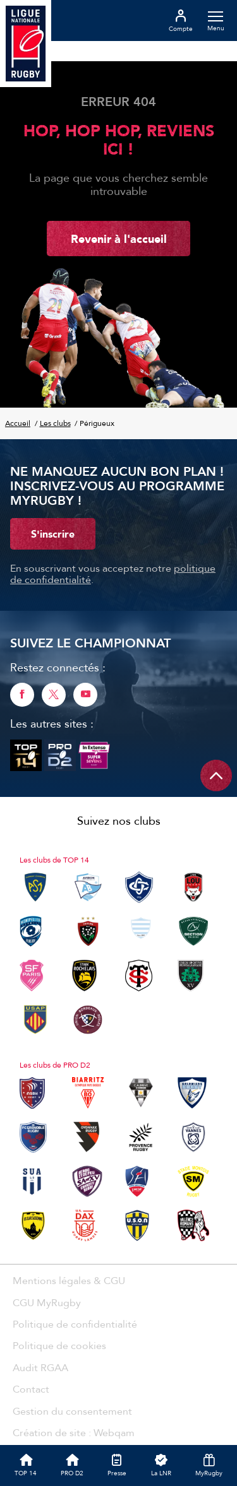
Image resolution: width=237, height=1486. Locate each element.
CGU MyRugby (47, 1302)
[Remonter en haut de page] (216, 775)
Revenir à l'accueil (119, 238)
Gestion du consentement (72, 1411)
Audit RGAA (40, 1367)
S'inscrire (53, 534)
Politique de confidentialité (75, 1323)
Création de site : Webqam (74, 1432)
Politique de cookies (59, 1345)
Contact (31, 1388)
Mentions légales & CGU (69, 1280)
